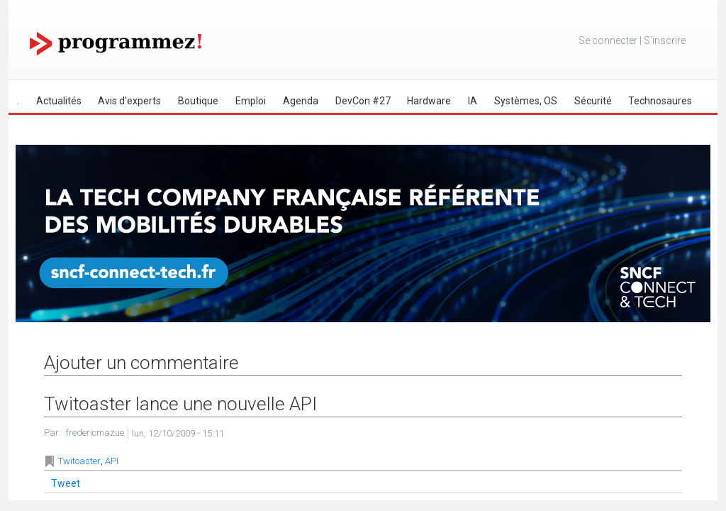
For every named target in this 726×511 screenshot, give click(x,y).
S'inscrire (665, 40)
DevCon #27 (363, 100)
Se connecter (608, 40)
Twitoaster (79, 461)
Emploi (250, 100)
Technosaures (660, 100)
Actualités (59, 100)
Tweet (65, 483)
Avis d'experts (129, 100)
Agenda (300, 100)
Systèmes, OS (525, 100)
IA (472, 100)
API (111, 461)
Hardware (429, 100)
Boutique (198, 100)
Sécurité (593, 100)
